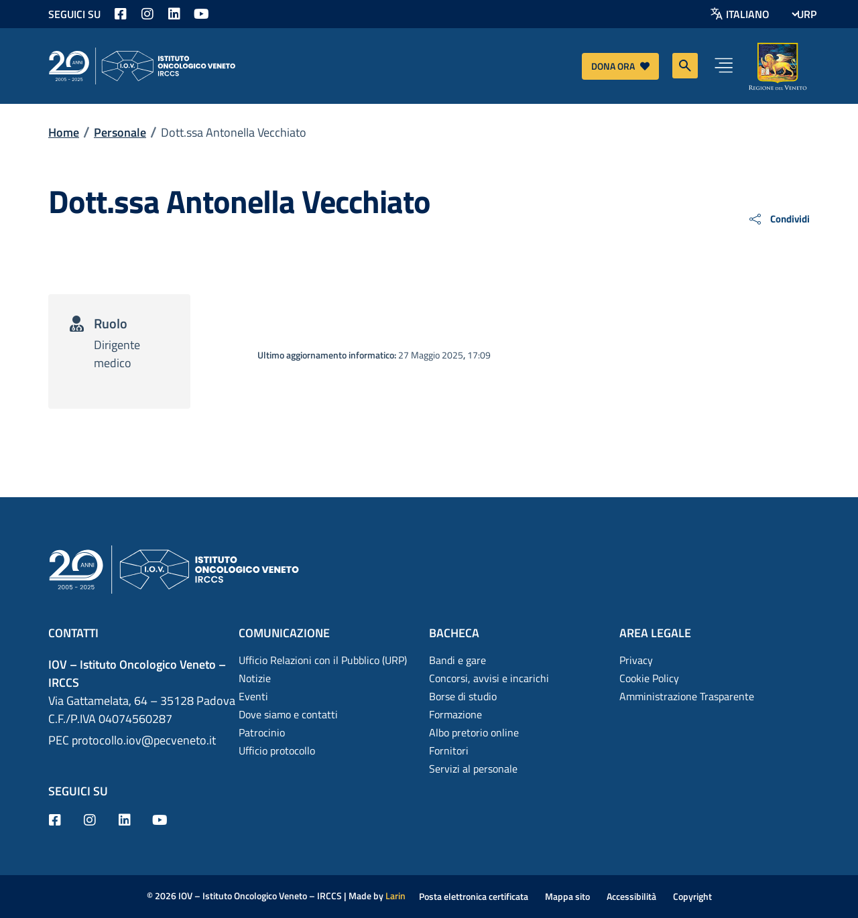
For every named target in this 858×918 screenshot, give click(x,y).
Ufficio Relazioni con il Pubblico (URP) (323, 660)
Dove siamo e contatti (288, 714)
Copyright (692, 896)
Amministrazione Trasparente (686, 696)
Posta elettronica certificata (473, 896)
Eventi (253, 696)
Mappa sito (567, 896)
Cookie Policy (649, 678)
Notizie (255, 678)
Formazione (455, 714)
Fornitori (449, 750)
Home (63, 132)
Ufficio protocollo (277, 750)
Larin (395, 896)
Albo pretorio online (474, 732)
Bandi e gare (457, 660)
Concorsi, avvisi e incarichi (489, 678)
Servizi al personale (473, 769)
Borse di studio (463, 696)
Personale (120, 132)
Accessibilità (631, 896)
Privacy (636, 660)
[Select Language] (761, 14)
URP (806, 14)
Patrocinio (262, 732)
